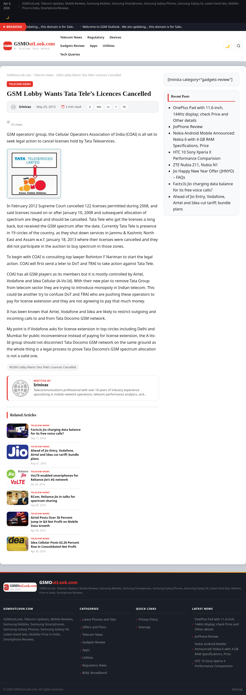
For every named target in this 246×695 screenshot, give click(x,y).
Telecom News (71, 37)
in (108, 107)
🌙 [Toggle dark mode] (7, 17)
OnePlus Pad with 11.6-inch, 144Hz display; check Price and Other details (200, 114)
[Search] (238, 46)
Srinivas (25, 107)
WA (99, 107)
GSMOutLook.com (19, 75)
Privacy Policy (148, 619)
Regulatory (95, 37)
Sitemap (144, 627)
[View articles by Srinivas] (83, 388)
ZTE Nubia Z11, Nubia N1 (195, 164)
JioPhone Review (188, 126)
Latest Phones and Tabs (99, 619)
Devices (115, 37)
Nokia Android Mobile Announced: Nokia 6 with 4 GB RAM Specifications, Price (204, 139)
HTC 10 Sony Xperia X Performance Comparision (214, 663)
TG (124, 107)
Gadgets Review (72, 45)
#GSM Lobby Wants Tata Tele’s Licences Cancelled (42, 367)
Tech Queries (70, 54)
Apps (94, 45)
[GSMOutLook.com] (29, 46)
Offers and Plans (94, 627)
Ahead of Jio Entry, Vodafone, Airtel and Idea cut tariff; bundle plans (201, 203)
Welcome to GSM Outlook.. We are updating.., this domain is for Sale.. (135, 27)
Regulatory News (94, 665)
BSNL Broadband (94, 672)
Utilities (109, 45)
